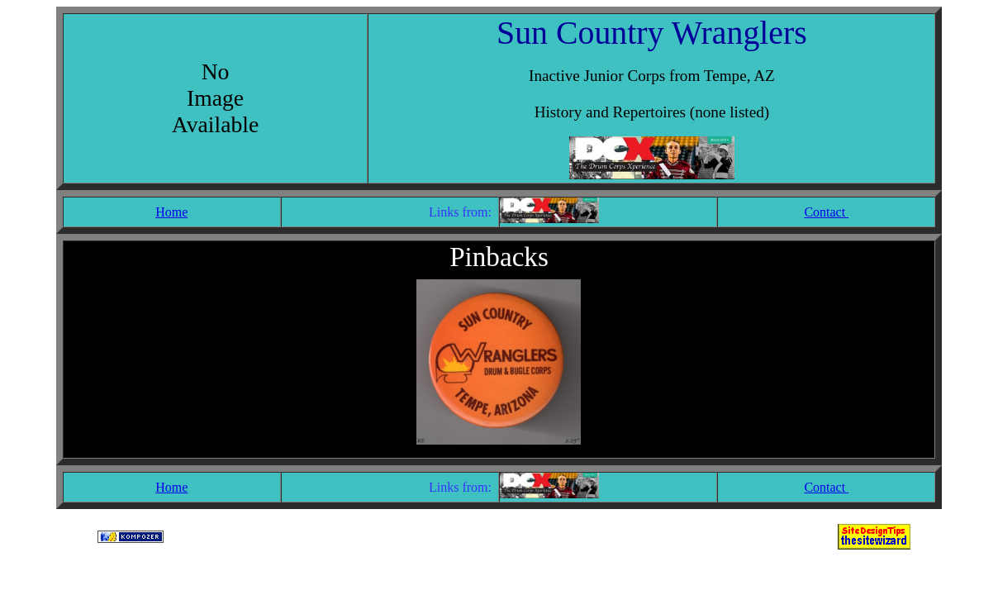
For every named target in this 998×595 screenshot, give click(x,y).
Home (171, 212)
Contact (826, 212)
